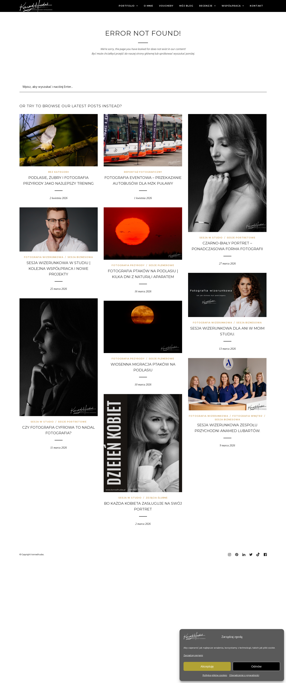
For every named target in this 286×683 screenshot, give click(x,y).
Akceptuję (207, 666)
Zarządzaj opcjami (193, 656)
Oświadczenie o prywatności (244, 675)
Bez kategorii (58, 172)
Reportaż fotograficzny (143, 172)
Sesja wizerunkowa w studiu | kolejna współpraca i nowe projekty (58, 269)
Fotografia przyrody (128, 265)
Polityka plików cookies (215, 675)
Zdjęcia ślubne (157, 497)
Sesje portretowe (241, 237)
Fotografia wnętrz (247, 416)
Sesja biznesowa (80, 257)
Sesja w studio (211, 237)
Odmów (256, 666)
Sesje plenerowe (161, 265)
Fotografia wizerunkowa (43, 257)
